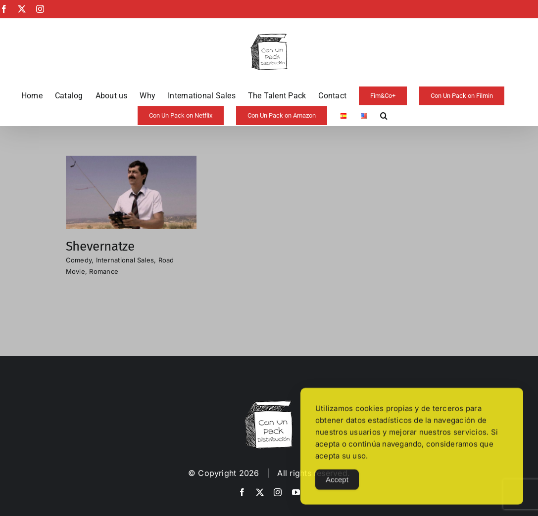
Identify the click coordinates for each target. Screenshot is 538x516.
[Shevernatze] (131, 162)
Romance (103, 271)
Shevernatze (100, 246)
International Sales (125, 260)
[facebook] (242, 492)
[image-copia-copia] (268, 404)
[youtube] (296, 492)
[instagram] (278, 492)
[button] (384, 116)
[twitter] (260, 492)
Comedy (79, 260)
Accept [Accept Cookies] (337, 483)
